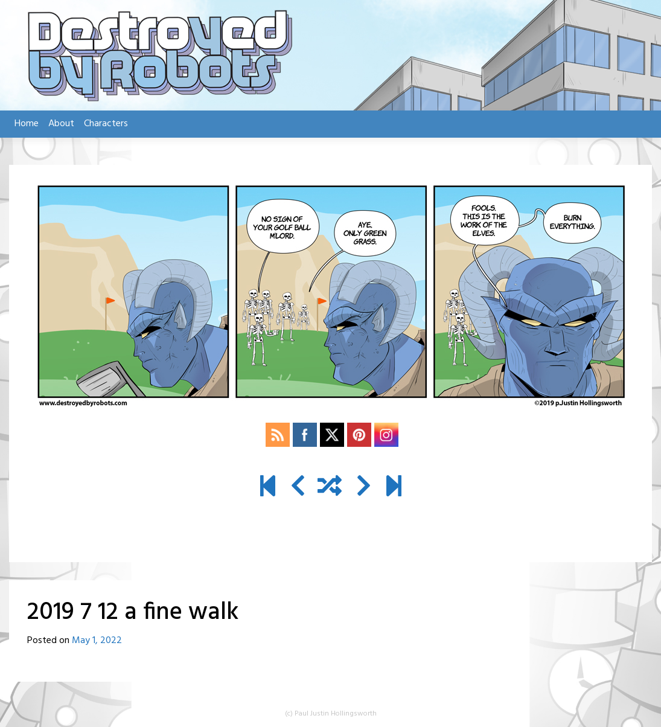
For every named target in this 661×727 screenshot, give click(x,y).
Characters (106, 124)
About (61, 124)
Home (26, 124)
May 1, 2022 (97, 641)
